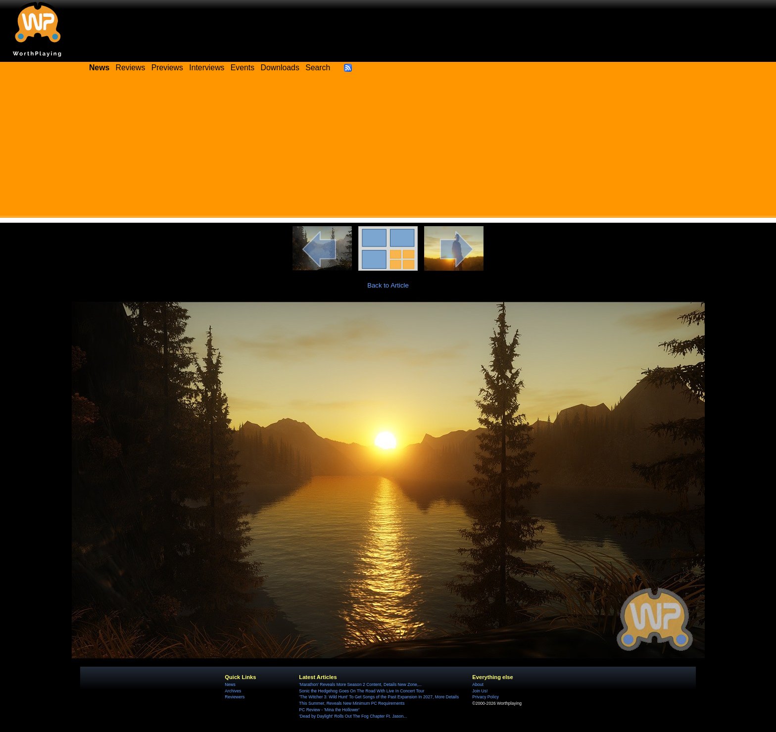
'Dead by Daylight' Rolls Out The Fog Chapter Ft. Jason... (353, 716)
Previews (167, 67)
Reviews (131, 67)
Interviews (206, 67)
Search (317, 67)
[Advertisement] (388, 148)
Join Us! (479, 690)
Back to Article (388, 285)
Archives (233, 690)
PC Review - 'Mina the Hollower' (329, 709)
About (477, 684)
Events (242, 67)
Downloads (280, 67)
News (230, 684)
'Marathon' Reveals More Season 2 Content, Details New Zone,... (360, 684)
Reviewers (234, 696)
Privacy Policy (485, 696)
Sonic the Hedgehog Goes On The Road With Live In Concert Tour (361, 690)
